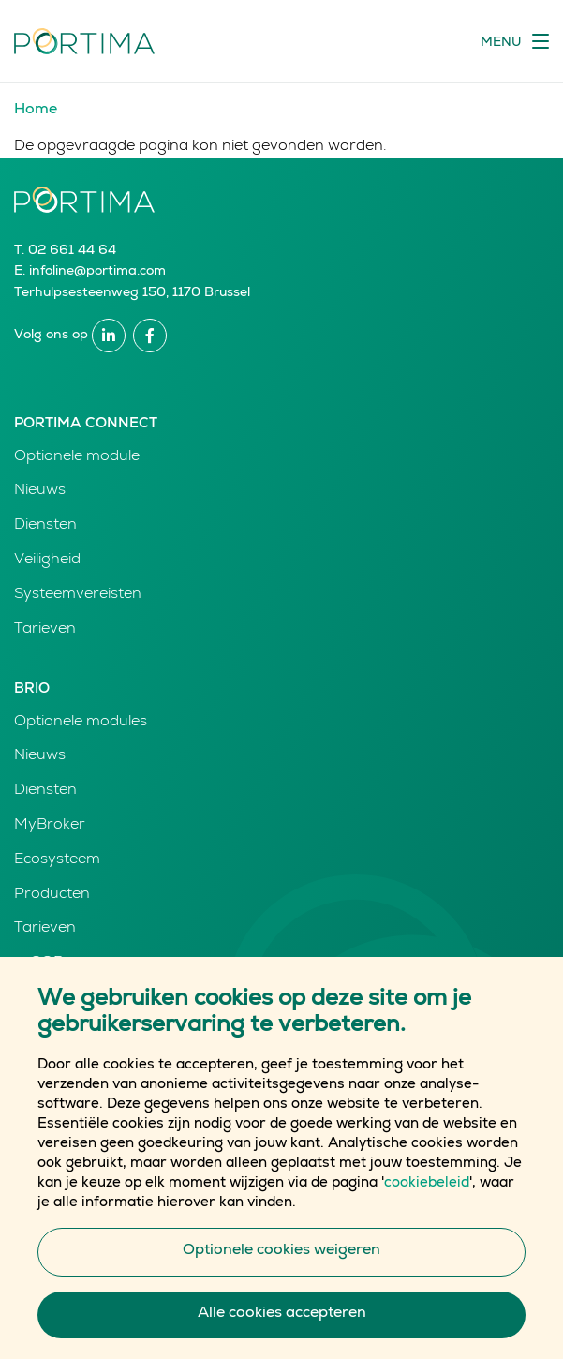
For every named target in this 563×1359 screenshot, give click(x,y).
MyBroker (49, 825)
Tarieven (45, 629)
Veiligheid (47, 560)
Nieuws (40, 491)
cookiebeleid (426, 1212)
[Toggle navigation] (515, 41)
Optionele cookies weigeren (281, 1280)
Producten (52, 895)
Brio (32, 689)
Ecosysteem (57, 860)
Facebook (150, 335)
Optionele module (77, 457)
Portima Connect (85, 424)
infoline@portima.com (97, 271)
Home (35, 110)
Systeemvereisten (77, 595)
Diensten (45, 525)
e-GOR (39, 963)
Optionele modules (80, 722)
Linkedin (109, 335)
